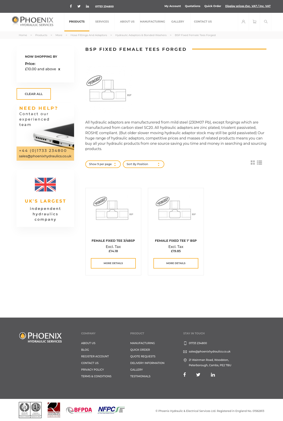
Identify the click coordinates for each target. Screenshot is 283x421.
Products (41, 35)
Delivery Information (147, 363)
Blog (85, 349)
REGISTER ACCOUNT (95, 356)
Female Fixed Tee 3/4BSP (113, 241)
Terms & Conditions (96, 376)
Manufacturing (142, 343)
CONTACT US (90, 363)
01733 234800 (104, 6)
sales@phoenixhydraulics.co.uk (210, 351)
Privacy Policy (92, 369)
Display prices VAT (248, 6)
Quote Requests (142, 356)
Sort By (131, 164)
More (59, 35)
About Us (88, 343)
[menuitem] (76, 22)
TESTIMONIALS (140, 376)
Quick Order (212, 6)
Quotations (192, 6)
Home (23, 35)
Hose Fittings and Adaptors (89, 35)
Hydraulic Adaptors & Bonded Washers (141, 35)
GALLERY (136, 369)
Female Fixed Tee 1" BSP (176, 241)
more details (113, 263)
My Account (172, 6)
